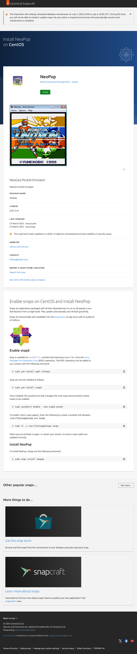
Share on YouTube (132, 641)
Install (45, 92)
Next (124, 169)
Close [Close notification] (130, 14)
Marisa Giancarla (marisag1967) (55, 82)
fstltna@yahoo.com (19, 259)
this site (68, 635)
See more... (126, 485)
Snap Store (60, 317)
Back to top (10, 618)
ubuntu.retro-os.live (19, 246)
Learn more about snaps (22, 591)
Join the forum (9, 635)
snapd (51, 635)
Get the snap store (18, 540)
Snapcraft (58, 635)
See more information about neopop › (27, 280)
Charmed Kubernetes (25, 630)
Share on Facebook (126, 641)
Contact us (99, 648)
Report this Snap (17, 272)
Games (75, 82)
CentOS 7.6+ (35, 357)
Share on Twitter (120, 641)
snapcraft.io (10, 601)
